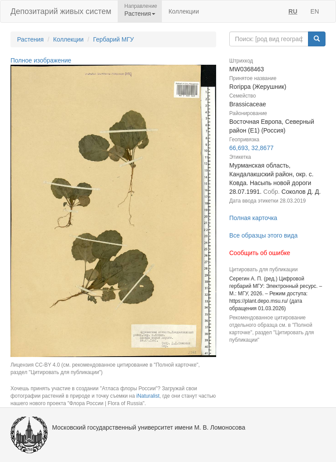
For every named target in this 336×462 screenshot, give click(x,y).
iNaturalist (148, 396)
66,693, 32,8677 (251, 147)
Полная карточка (253, 217)
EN (315, 11)
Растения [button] (139, 13)
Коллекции (183, 11)
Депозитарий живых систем (60, 11)
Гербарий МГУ (113, 39)
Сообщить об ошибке (259, 252)
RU (292, 11)
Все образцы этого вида (263, 235)
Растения (30, 39)
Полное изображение (40, 60)
